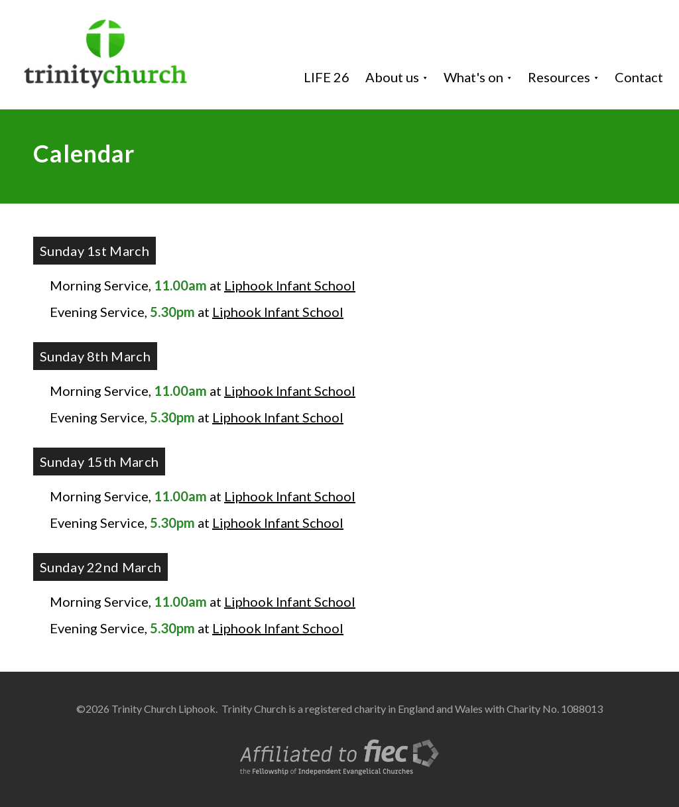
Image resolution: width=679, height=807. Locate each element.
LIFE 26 (326, 77)
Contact (639, 77)
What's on (473, 77)
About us (392, 77)
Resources (559, 77)
